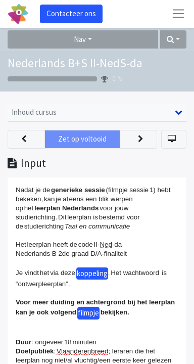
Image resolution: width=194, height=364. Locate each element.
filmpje (88, 312)
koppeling (92, 273)
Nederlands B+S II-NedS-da (75, 63)
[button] (173, 39)
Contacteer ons (71, 13)
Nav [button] (80, 39)
